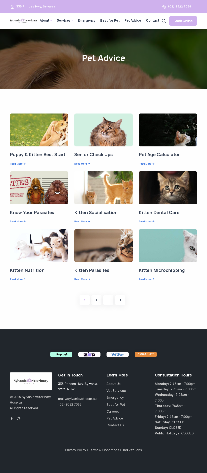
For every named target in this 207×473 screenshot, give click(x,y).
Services (63, 20)
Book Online (183, 21)
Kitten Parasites (91, 270)
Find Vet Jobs (132, 450)
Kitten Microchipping (162, 270)
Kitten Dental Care (159, 212)
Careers (113, 411)
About (44, 20)
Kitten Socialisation (96, 212)
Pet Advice (132, 20)
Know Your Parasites (32, 212)
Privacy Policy (75, 450)
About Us (114, 384)
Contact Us (115, 425)
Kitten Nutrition (27, 270)
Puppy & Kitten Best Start (37, 154)
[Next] (120, 300)
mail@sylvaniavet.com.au (77, 398)
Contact (152, 20)
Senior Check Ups (93, 154)
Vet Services (116, 390)
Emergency (86, 20)
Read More (16, 163)
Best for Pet (110, 20)
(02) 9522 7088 (179, 6)
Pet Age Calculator (159, 154)
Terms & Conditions (104, 450)
